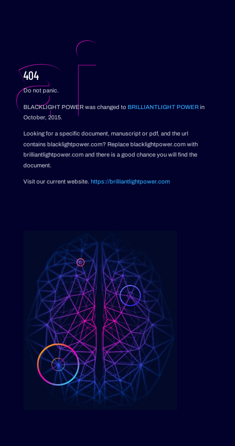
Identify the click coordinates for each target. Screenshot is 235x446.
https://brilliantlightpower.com (130, 182)
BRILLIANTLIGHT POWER (163, 107)
